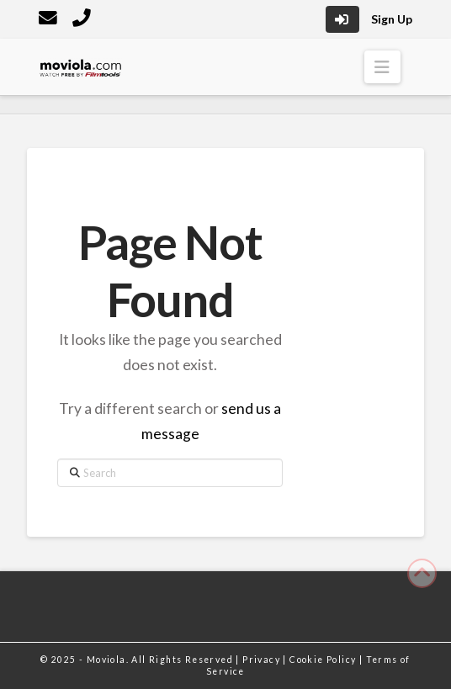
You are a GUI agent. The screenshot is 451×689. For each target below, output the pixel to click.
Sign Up (391, 19)
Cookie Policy (324, 660)
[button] (382, 66)
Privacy (262, 660)
